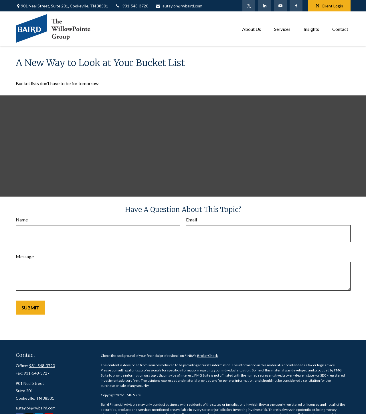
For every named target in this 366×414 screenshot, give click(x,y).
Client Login (329, 5)
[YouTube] (280, 5)
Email (191, 219)
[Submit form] (30, 308)
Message (25, 256)
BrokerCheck (207, 355)
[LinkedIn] (264, 5)
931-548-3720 (131, 5)
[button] (251, 28)
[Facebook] (296, 5)
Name (22, 219)
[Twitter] (248, 5)
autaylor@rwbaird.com (178, 5)
